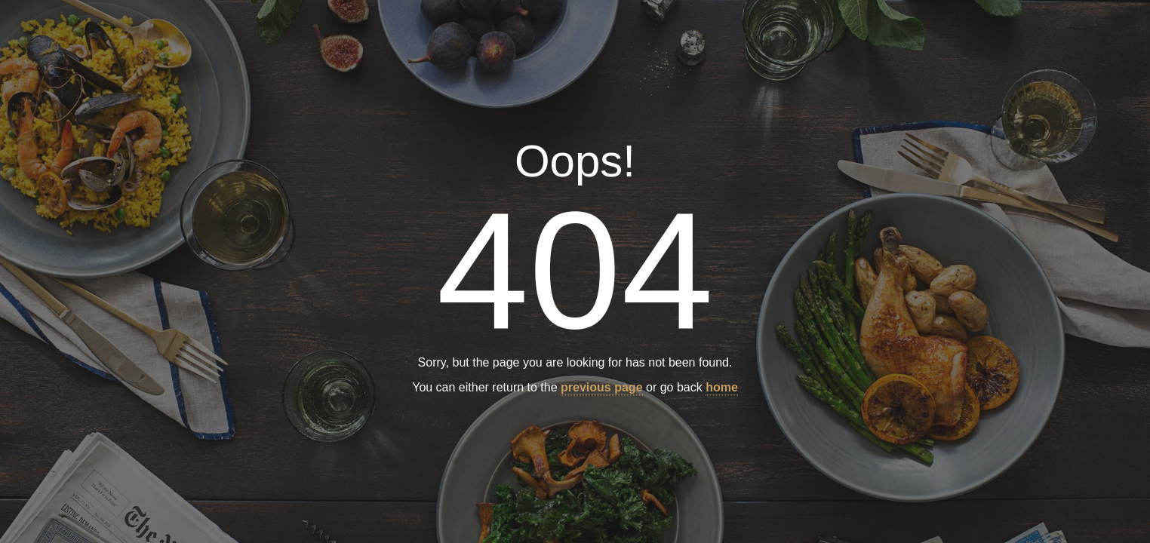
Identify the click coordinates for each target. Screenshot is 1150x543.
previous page (601, 388)
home (722, 388)
